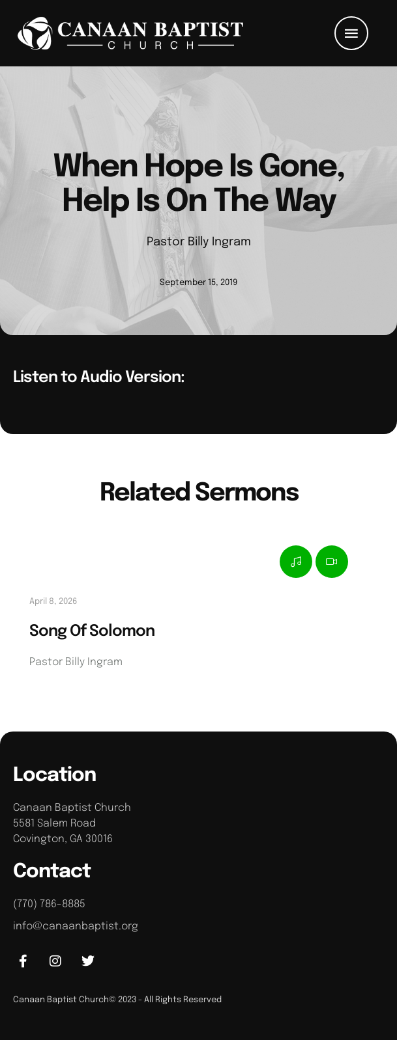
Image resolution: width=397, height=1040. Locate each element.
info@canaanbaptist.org (75, 926)
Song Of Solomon (91, 631)
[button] (351, 33)
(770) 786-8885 (49, 904)
